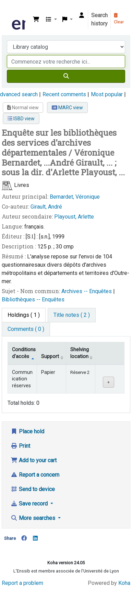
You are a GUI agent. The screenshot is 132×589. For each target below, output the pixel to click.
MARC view (67, 107)
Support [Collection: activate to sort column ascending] (50, 356)
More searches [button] (34, 518)
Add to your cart (34, 460)
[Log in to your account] (81, 15)
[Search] (66, 76)
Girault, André (46, 206)
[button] (36, 19)
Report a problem (22, 583)
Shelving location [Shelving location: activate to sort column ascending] (79, 353)
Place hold (27, 431)
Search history (99, 19)
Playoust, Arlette (74, 216)
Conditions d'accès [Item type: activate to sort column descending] (24, 353)
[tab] (72, 315)
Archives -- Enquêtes (87, 291)
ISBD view (21, 118)
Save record (30, 503)
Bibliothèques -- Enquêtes (33, 299)
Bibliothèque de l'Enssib (12, 10)
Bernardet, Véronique (75, 196)
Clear (119, 18)
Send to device (33, 489)
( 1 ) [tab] (24, 315)
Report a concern (35, 474)
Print (20, 446)
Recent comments (64, 94)
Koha (124, 583)
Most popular (107, 94)
